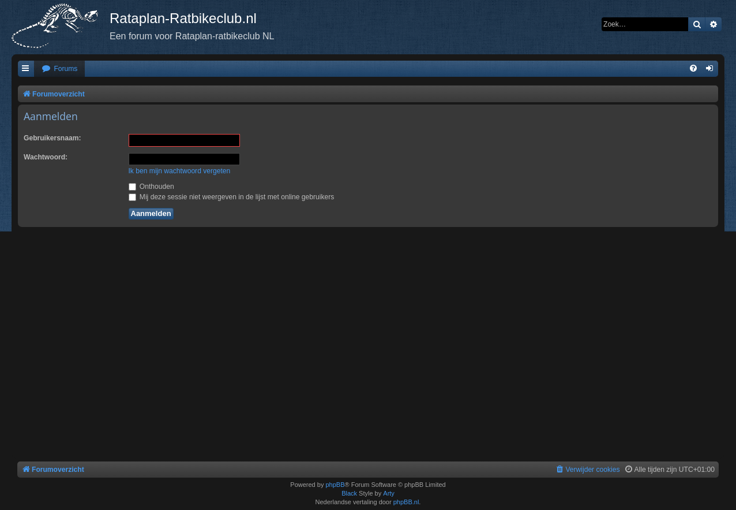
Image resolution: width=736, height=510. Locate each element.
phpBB (334, 484)
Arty (389, 493)
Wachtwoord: (45, 157)
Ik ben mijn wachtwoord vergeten (180, 171)
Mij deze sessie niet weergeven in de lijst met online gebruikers (232, 197)
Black (349, 493)
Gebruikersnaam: (52, 138)
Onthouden (151, 187)
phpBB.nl (406, 501)
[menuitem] (59, 69)
